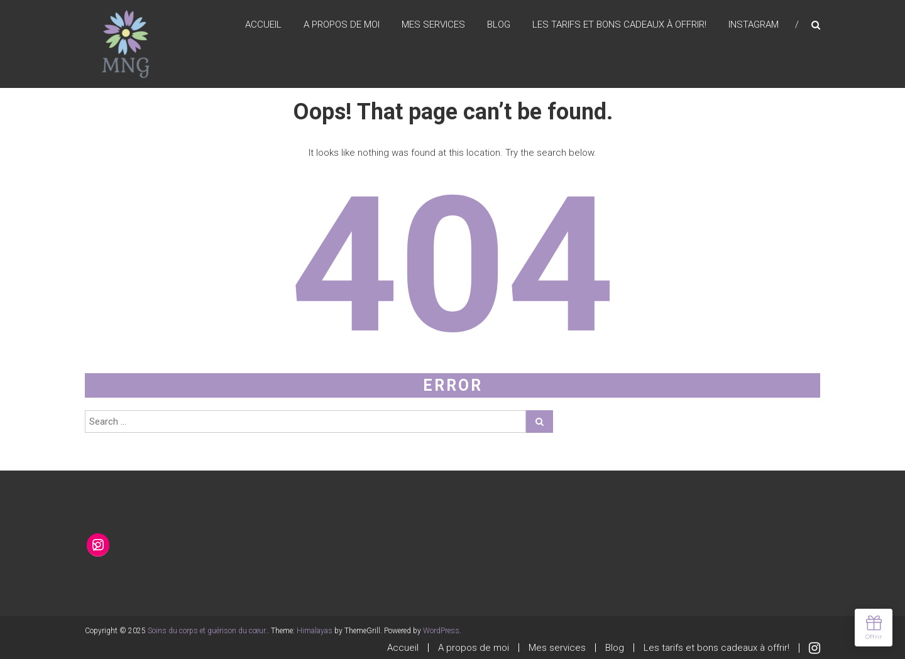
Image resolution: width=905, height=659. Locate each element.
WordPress (441, 630)
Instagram (753, 24)
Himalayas (314, 630)
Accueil (263, 24)
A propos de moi (342, 24)
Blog (498, 24)
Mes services (433, 24)
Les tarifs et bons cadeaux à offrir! (619, 24)
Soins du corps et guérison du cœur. (207, 630)
